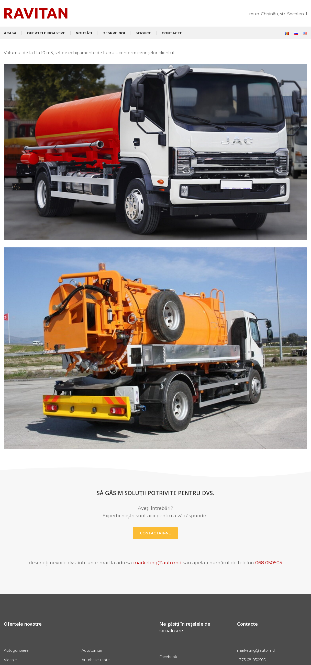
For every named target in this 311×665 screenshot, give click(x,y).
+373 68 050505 (251, 660)
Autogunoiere (16, 650)
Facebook (168, 657)
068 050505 (268, 563)
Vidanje (10, 660)
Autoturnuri (92, 650)
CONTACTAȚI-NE (155, 533)
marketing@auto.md (157, 563)
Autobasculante (96, 660)
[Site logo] (36, 12)
